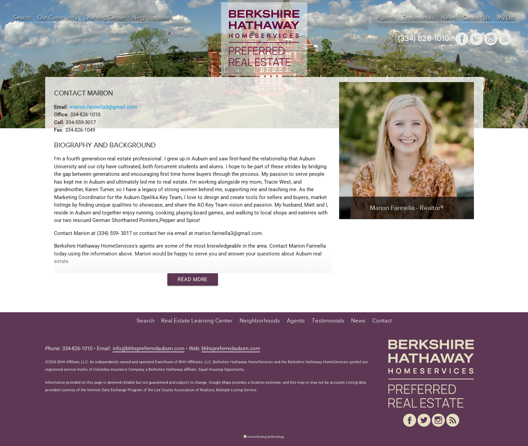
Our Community (57, 17)
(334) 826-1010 (423, 38)
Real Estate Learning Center (197, 320)
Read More (193, 279)
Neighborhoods (152, 17)
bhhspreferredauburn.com (231, 348)
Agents (386, 17)
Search (22, 17)
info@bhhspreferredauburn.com (148, 348)
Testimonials (418, 17)
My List (506, 17)
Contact (382, 320)
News (448, 17)
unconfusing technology (265, 436)
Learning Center (105, 17)
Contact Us (476, 17)
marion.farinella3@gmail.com (103, 107)
